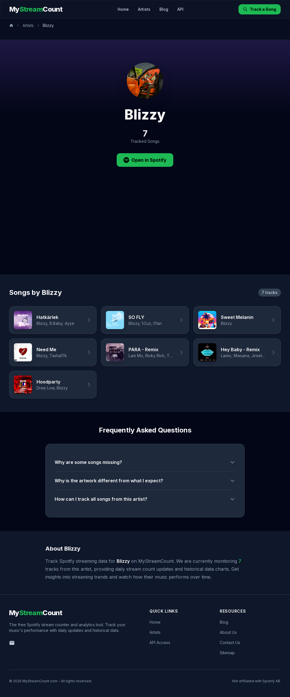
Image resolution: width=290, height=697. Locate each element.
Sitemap (227, 652)
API (180, 9)
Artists (144, 9)
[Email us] (12, 643)
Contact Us (230, 642)
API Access (160, 642)
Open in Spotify (145, 160)
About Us (228, 632)
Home (123, 9)
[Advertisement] (145, 232)
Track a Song (259, 9)
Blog (163, 9)
